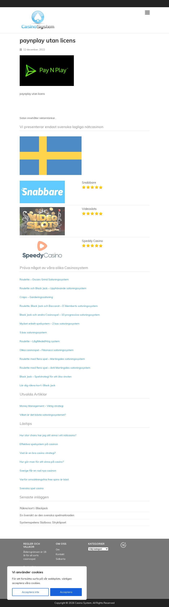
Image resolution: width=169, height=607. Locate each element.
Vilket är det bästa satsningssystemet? (43, 414)
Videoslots (89, 209)
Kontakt (60, 554)
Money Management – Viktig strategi (41, 406)
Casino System (83, 602)
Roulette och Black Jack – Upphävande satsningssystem (53, 288)
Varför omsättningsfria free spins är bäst (44, 479)
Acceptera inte (30, 592)
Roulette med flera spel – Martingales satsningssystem (52, 359)
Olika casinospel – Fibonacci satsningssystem (46, 350)
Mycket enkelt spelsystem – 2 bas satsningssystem (49, 323)
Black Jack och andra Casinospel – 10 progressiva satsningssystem (60, 314)
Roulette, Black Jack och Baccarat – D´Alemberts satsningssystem (59, 306)
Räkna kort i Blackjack (34, 508)
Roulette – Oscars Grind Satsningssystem (44, 279)
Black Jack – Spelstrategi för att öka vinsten (46, 376)
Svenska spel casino (32, 488)
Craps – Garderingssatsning (36, 297)
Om (58, 549)
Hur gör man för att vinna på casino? (42, 461)
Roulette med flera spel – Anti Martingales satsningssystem (55, 367)
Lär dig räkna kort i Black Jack (37, 385)
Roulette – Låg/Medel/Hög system (40, 341)
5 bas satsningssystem (33, 332)
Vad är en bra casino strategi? (38, 453)
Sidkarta (60, 558)
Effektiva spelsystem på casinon (39, 444)
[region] (47, 583)
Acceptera (66, 592)
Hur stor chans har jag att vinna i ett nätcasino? (48, 435)
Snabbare (89, 182)
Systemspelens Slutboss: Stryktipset (43, 522)
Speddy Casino (92, 241)
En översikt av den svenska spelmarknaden (47, 515)
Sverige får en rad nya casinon (38, 470)
